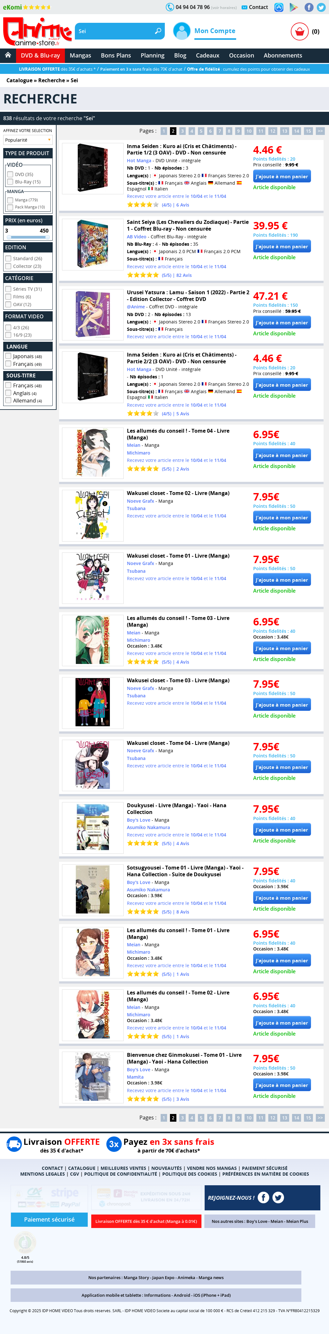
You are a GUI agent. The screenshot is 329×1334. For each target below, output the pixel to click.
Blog (180, 55)
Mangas (80, 55)
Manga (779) (26, 199)
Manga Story (136, 1277)
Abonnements (283, 55)
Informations (157, 1295)
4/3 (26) (21, 326)
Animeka (186, 1277)
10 (249, 131)
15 (308, 131)
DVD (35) (24, 173)
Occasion (241, 55)
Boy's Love (256, 1221)
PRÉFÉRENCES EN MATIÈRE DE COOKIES (265, 1174)
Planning (152, 55)
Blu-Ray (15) (27, 181)
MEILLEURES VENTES (123, 1168)
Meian (277, 1221)
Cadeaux (207, 55)
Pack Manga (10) (30, 206)
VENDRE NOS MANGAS (212, 1168)
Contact (258, 7)
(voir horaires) (224, 7)
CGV (74, 1174)
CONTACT (52, 1168)
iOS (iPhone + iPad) (212, 1295)
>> (320, 131)
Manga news (211, 1277)
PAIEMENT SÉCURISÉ (265, 1168)
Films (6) (22, 296)
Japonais (27, 355)
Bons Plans (116, 55)
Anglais (25, 392)
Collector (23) (27, 265)
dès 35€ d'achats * (57, 69)
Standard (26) (27, 257)
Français (27, 363)
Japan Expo (163, 1277)
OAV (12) (22, 303)
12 (272, 131)
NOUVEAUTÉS (166, 1168)
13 (284, 131)
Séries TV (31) (27, 288)
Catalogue (19, 80)
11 (260, 131)
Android (182, 1295)
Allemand (27, 399)
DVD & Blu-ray (40, 55)
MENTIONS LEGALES (42, 1174)
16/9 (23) (22, 334)
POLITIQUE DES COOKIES (189, 1174)
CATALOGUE (81, 1168)
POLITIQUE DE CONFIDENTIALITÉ (120, 1174)
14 (296, 131)
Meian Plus (297, 1221)
